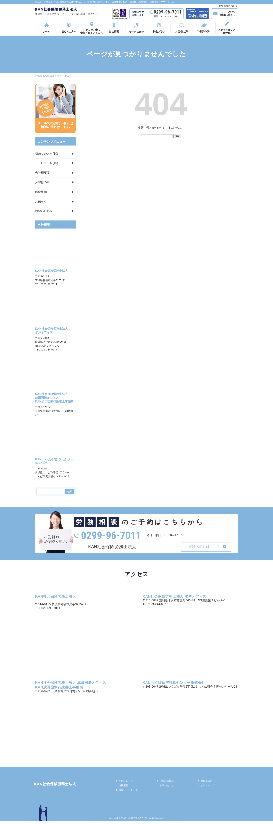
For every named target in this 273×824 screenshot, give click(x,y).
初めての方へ (127, 782)
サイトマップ (209, 787)
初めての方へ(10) (46, 153)
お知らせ (41, 201)
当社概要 (124, 787)
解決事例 (41, 191)
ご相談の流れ (168, 782)
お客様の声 (42, 182)
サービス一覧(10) (46, 163)
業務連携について (228, 6)
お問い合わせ (44, 210)
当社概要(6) (43, 172)
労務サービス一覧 (130, 792)
